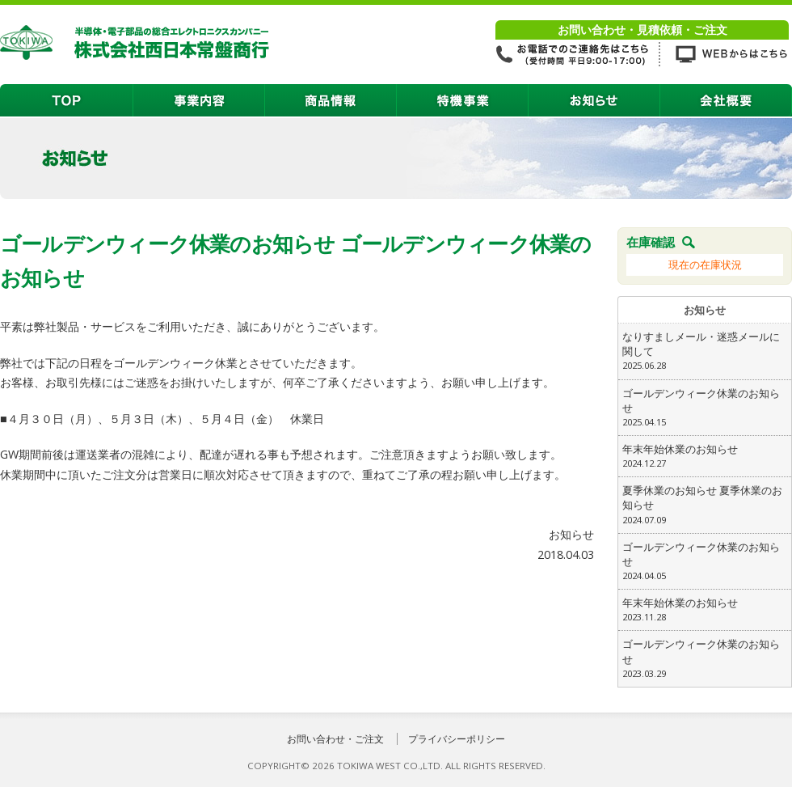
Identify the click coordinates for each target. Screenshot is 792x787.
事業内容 (199, 100)
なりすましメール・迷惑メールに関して (704, 351)
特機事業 (463, 100)
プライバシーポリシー (456, 739)
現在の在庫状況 (705, 264)
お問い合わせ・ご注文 (335, 739)
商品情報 (331, 100)
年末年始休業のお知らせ (704, 456)
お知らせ (594, 100)
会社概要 (726, 100)
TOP (66, 100)
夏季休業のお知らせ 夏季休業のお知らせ (704, 505)
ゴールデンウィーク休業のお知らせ (704, 407)
